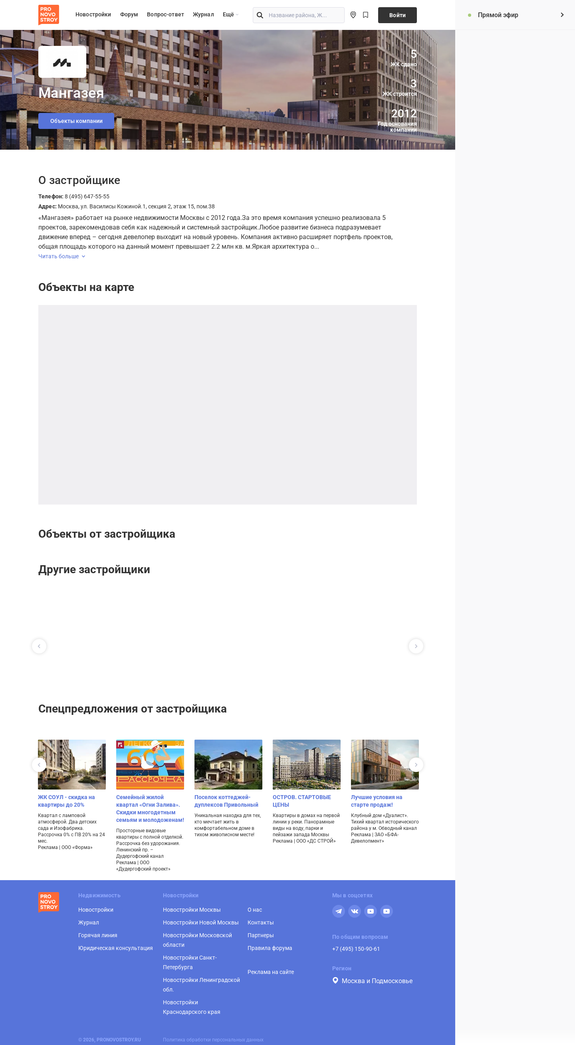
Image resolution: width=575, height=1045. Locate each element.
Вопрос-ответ (165, 14)
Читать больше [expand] (61, 256)
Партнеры (261, 935)
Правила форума (270, 948)
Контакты (261, 922)
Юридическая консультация (115, 948)
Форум (129, 14)
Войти (397, 15)
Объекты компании (76, 121)
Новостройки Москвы (192, 909)
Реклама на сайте (271, 972)
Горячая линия (97, 935)
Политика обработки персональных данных (213, 1040)
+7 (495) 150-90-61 (356, 949)
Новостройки (93, 14)
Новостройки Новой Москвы (201, 922)
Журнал (203, 14)
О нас (255, 909)
